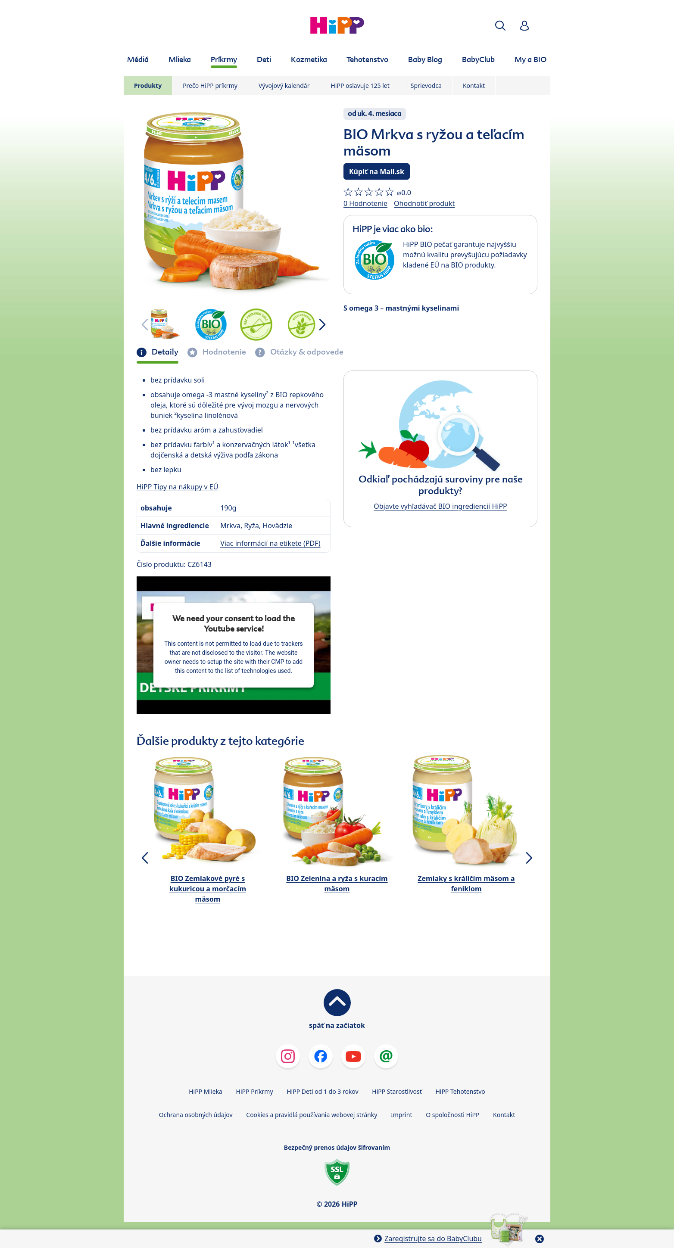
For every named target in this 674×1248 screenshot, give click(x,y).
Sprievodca (426, 85)
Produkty (148, 85)
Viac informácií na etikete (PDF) (270, 543)
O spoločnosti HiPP (452, 1115)
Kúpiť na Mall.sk (376, 171)
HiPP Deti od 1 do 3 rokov (322, 1091)
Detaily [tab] (164, 352)
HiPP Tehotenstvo (460, 1091)
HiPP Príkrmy (254, 1091)
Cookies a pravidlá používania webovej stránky (311, 1115)
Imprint (401, 1115)
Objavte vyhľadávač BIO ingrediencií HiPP (440, 506)
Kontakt (474, 85)
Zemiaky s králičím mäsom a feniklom (466, 883)
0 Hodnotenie (365, 203)
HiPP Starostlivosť (396, 1091)
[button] (500, 26)
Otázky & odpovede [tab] (305, 352)
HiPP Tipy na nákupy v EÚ (177, 487)
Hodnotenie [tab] (223, 352)
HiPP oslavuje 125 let (360, 85)
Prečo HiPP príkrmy (210, 85)
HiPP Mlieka (205, 1091)
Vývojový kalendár (284, 85)
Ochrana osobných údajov (196, 1115)
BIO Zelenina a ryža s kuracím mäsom (336, 883)
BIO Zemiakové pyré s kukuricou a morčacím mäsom (207, 889)
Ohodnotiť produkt (424, 203)
